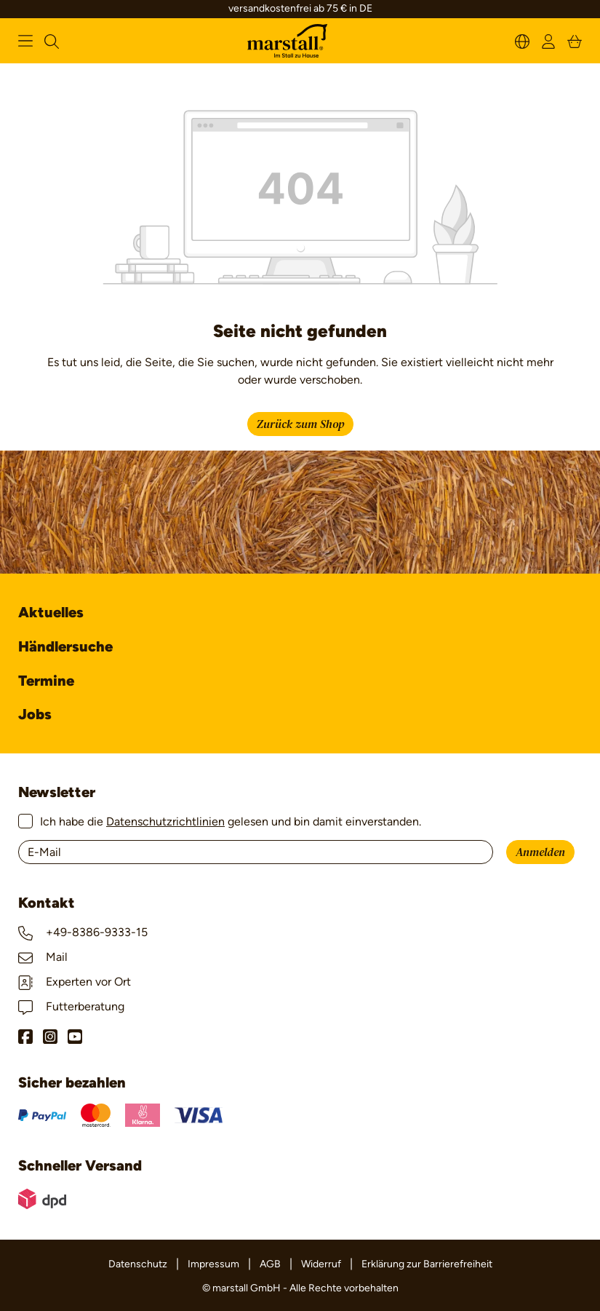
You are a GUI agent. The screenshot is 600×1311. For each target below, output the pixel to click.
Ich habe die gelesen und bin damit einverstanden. (230, 821)
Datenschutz (137, 1264)
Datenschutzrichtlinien (165, 821)
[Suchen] (52, 40)
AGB (270, 1264)
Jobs (35, 714)
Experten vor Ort (74, 982)
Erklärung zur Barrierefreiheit (426, 1264)
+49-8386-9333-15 (83, 932)
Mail (43, 957)
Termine (46, 680)
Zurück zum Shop (300, 424)
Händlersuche (65, 646)
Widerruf (321, 1264)
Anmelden (540, 852)
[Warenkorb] (574, 40)
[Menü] (25, 41)
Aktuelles (51, 612)
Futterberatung (71, 1006)
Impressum (213, 1264)
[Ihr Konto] (548, 40)
